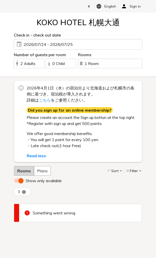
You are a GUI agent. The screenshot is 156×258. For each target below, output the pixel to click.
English (105, 6)
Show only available (44, 180)
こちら (45, 100)
